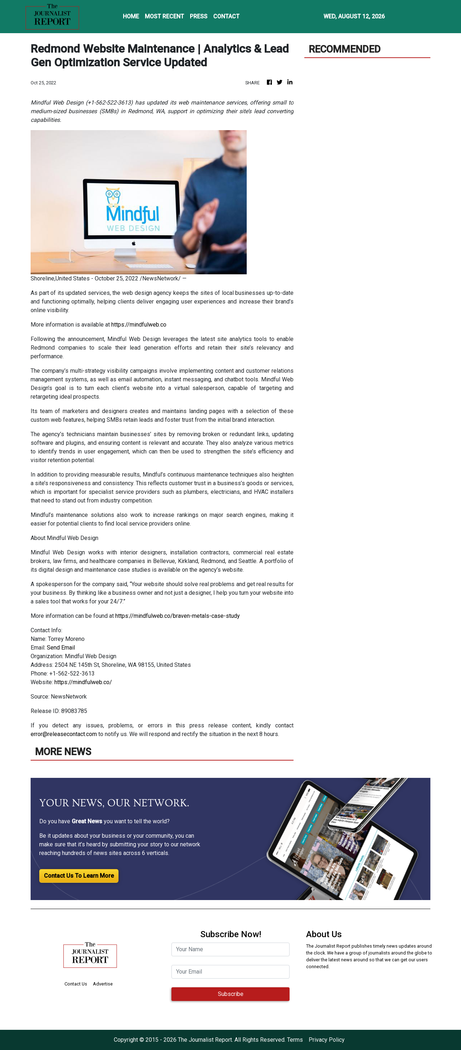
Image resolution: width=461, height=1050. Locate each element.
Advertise (103, 984)
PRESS (198, 16)
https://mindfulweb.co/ (83, 682)
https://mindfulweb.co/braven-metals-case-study (177, 615)
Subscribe (230, 994)
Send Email (61, 647)
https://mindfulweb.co (138, 324)
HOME (131, 16)
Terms (295, 1039)
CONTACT (226, 16)
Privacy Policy (327, 1039)
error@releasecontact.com (64, 734)
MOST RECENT (164, 16)
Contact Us (75, 984)
